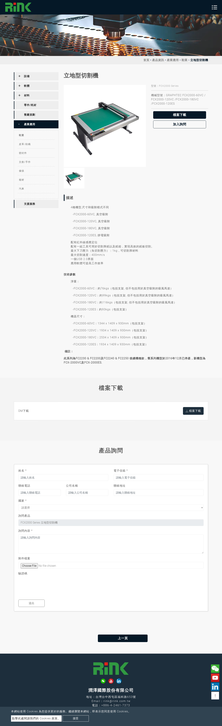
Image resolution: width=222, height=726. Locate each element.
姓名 (22, 470)
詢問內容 (25, 530)
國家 (22, 500)
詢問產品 (24, 515)
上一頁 (111, 638)
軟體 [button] (27, 85)
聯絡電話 (24, 485)
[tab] (36, 76)
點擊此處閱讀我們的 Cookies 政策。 (36, 718)
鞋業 (185, 60)
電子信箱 (121, 470)
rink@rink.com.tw (117, 701)
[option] (105, 126)
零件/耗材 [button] (30, 105)
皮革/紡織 (25, 144)
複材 (21, 179)
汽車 (21, 188)
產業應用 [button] (29, 124)
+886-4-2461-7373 (115, 705)
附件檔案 (24, 558)
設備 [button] (27, 76)
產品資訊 (158, 60)
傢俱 (21, 170)
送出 (31, 603)
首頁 (146, 60)
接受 (75, 718)
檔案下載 (179, 115)
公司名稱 (72, 485)
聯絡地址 (120, 485)
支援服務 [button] (29, 203)
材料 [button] (27, 95)
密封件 (23, 153)
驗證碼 (22, 573)
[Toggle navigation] (214, 7)
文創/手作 (25, 162)
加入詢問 (179, 124)
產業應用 (173, 60)
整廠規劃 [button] (29, 114)
